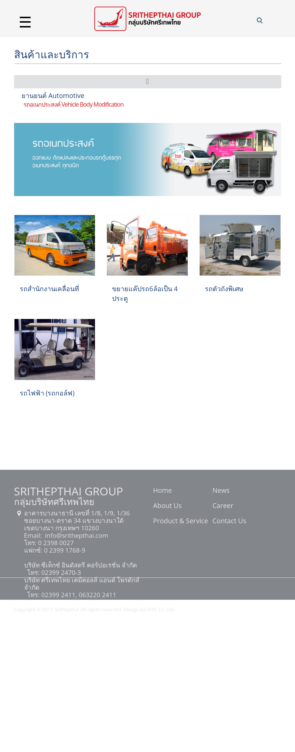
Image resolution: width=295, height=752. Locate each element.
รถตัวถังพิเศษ (224, 288)
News (221, 491)
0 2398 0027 (55, 542)
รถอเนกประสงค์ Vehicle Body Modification (73, 104)
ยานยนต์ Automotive (53, 95)
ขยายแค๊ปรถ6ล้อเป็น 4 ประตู (144, 293)
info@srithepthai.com (75, 535)
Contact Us (229, 521)
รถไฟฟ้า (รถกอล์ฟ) (47, 392)
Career (223, 506)
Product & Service (180, 521)
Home (162, 491)
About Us (167, 506)
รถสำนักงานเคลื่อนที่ (49, 288)
